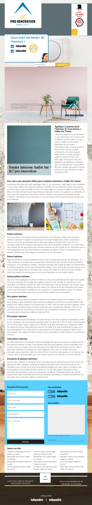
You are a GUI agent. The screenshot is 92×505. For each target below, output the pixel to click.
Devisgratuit (33, 48)
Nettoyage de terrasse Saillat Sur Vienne (18, 457)
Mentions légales (20, 483)
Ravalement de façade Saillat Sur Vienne (45, 457)
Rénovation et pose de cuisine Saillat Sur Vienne (45, 462)
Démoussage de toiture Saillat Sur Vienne (19, 468)
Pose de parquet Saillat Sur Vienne (70, 462)
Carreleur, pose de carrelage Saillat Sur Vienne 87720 (44, 452)
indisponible (21, 46)
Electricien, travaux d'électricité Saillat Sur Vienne (72, 468)
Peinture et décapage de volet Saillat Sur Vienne (18, 452)
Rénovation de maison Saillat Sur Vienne (71, 452)
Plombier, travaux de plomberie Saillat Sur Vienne (72, 457)
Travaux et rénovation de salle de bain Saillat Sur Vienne (45, 468)
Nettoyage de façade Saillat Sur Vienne (19, 462)
